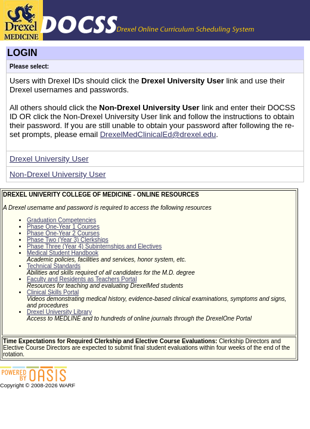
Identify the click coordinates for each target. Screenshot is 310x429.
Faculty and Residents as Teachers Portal (82, 279)
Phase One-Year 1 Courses (63, 226)
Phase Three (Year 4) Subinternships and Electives (94, 246)
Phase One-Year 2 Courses (63, 233)
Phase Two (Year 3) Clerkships (67, 240)
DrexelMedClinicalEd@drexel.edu (158, 134)
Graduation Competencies (61, 220)
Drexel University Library (59, 312)
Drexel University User (49, 158)
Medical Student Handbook (62, 253)
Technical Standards (53, 266)
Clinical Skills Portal (53, 292)
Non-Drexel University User (58, 174)
